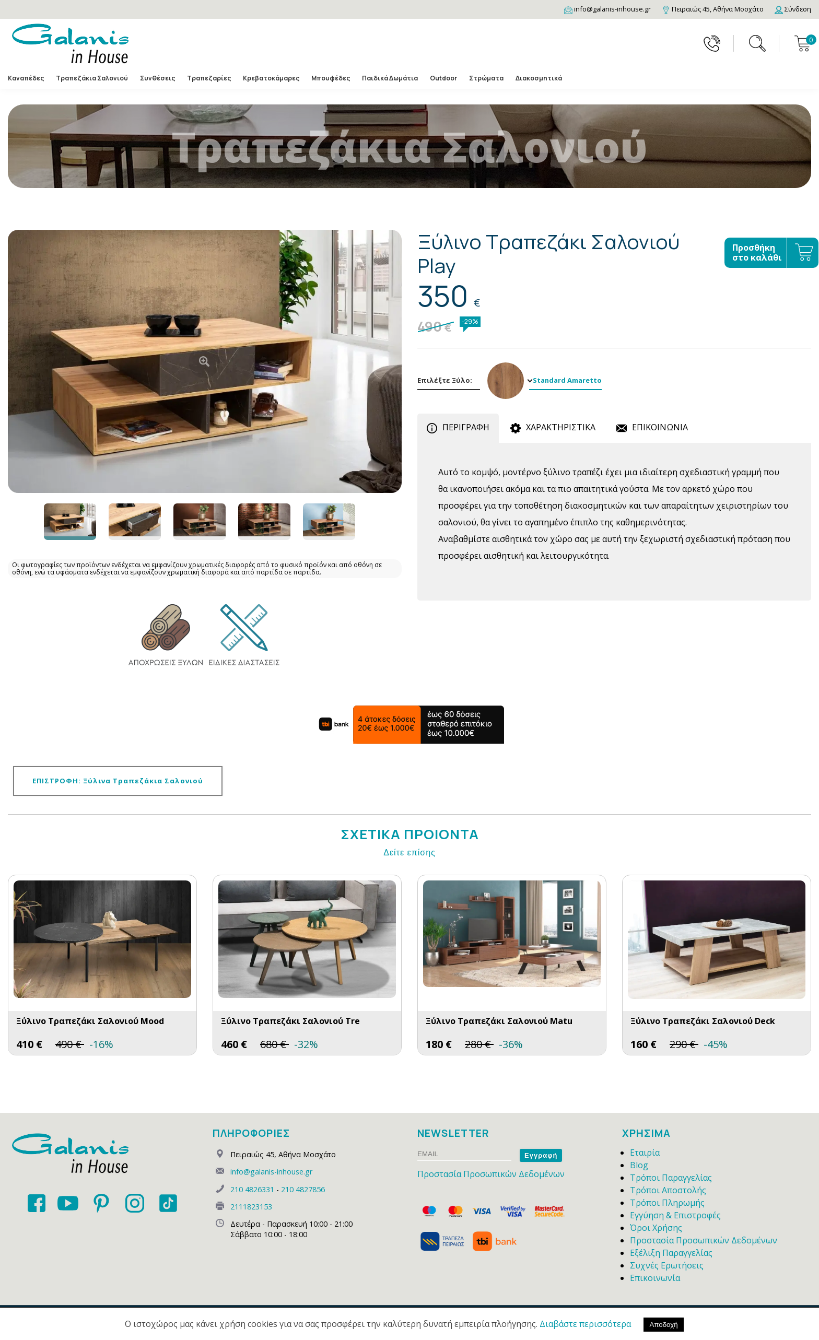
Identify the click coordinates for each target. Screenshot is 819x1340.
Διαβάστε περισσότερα (585, 1324)
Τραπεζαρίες (209, 78)
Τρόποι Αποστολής (668, 1190)
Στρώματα (486, 78)
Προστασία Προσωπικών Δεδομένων (491, 1174)
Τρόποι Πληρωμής (667, 1202)
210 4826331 (252, 1189)
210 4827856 (303, 1189)
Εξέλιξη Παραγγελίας (671, 1253)
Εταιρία (645, 1152)
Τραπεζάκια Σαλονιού (92, 78)
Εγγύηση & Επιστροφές (675, 1215)
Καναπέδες (26, 78)
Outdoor (443, 78)
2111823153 (251, 1207)
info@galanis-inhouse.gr (271, 1172)
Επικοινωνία (655, 1278)
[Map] (713, 9)
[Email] (607, 9)
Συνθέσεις (157, 78)
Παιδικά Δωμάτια (390, 78)
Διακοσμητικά (539, 78)
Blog (639, 1165)
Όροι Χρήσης (656, 1227)
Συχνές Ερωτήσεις (667, 1265)
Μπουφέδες (330, 78)
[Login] (793, 9)
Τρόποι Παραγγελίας (671, 1177)
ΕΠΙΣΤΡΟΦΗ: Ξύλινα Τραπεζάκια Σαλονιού (117, 780)
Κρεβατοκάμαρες (271, 78)
